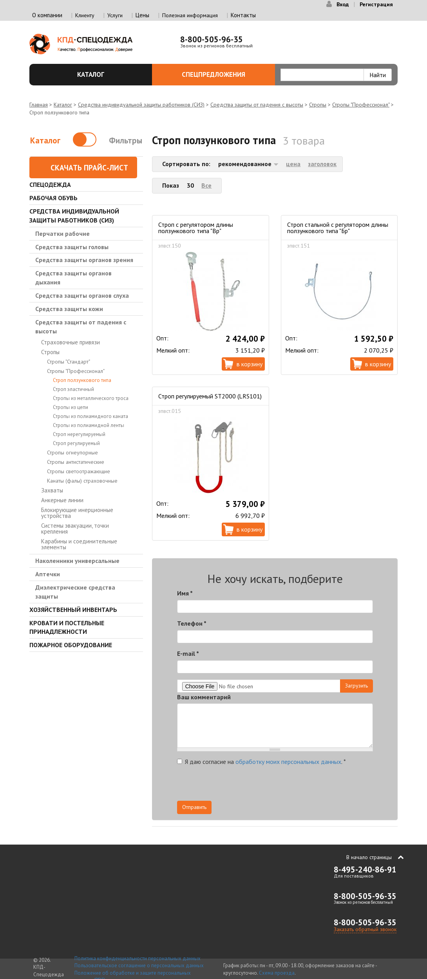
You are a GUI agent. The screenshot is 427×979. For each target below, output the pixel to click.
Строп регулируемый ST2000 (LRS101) (210, 396)
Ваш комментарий (204, 697)
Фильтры (125, 140)
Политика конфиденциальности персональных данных (137, 958)
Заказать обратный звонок (365, 929)
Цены (142, 15)
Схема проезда (277, 973)
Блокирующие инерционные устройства (77, 512)
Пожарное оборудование (70, 645)
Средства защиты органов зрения (84, 260)
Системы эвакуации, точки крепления (75, 528)
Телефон (191, 623)
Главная (38, 104)
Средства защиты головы (72, 247)
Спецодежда (50, 184)
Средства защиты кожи (69, 309)
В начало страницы (369, 857)
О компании (47, 15)
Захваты (52, 490)
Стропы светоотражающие (78, 471)
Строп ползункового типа (82, 380)
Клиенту (84, 15)
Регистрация (376, 4)
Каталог (110, 74)
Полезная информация (190, 15)
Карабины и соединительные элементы (79, 544)
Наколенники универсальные (77, 561)
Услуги (115, 15)
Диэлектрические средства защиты (75, 591)
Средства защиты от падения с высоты (256, 104)
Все (206, 185)
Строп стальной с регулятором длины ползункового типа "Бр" (337, 228)
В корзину (249, 364)
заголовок (322, 164)
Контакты (243, 15)
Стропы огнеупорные (72, 452)
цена (293, 164)
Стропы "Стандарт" (68, 361)
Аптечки (47, 574)
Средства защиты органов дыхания (73, 277)
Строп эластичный (73, 389)
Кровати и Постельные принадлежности (66, 627)
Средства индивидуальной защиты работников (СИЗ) (141, 104)
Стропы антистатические (75, 461)
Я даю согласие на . (261, 761)
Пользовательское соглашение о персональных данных (139, 965)
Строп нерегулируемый (79, 434)
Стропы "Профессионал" (360, 104)
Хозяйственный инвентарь (73, 609)
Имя (185, 593)
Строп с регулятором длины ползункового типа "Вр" (195, 228)
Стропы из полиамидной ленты (88, 425)
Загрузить (356, 685)
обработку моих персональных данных (288, 761)
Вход (343, 4)
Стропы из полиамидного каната (90, 416)
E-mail (188, 653)
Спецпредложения (224, 74)
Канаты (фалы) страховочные (82, 480)
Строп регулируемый (76, 443)
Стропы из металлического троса (90, 398)
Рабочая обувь (53, 198)
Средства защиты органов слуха (82, 295)
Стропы (317, 104)
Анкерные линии (62, 500)
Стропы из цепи (70, 407)
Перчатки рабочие (62, 233)
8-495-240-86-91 (365, 869)
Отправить (194, 807)
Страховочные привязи (70, 342)
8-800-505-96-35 (211, 39)
